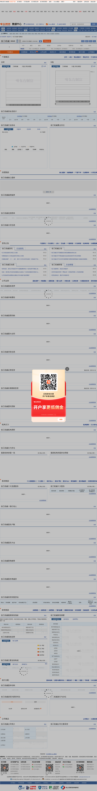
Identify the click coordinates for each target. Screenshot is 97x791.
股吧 (62, 1)
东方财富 (19, 1)
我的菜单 (79, 1)
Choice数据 (56, 1)
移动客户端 (12, 1)
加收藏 (7, 1)
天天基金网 (26, 1)
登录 (74, 1)
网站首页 (2, 1)
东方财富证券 (34, 1)
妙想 (50, 1)
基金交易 (93, 1)
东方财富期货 (43, 1)
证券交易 (86, 1)
